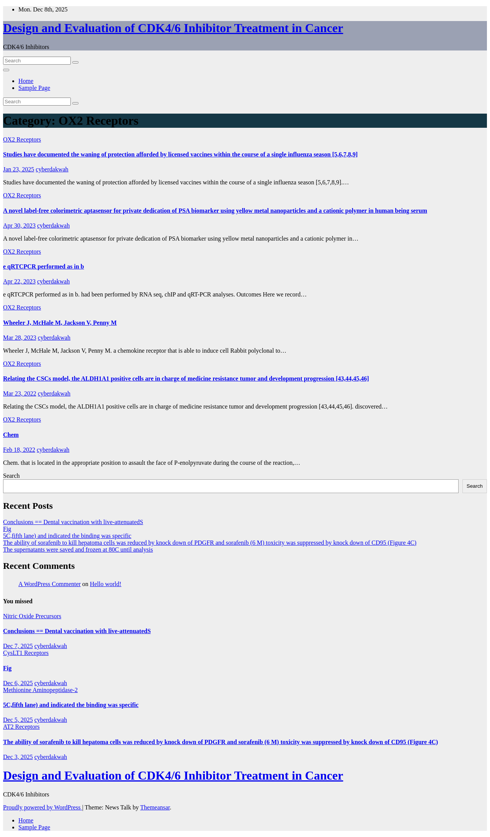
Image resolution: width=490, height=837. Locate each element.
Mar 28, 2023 (19, 337)
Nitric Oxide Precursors (32, 616)
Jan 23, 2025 (18, 169)
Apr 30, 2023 (19, 225)
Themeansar (155, 807)
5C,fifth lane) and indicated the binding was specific (67, 535)
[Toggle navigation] (6, 70)
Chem (11, 435)
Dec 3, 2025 (18, 757)
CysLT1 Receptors (26, 653)
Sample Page (34, 88)
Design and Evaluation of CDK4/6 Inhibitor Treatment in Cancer (173, 28)
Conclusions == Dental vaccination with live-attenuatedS (73, 522)
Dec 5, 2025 (18, 719)
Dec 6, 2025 (18, 683)
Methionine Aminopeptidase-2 (40, 690)
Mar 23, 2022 (19, 393)
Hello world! (105, 584)
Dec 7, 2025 (18, 646)
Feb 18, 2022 (19, 449)
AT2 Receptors (21, 726)
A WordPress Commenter (49, 584)
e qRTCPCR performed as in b (43, 266)
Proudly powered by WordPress (42, 807)
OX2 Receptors (22, 139)
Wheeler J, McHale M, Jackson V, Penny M (60, 322)
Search (11, 475)
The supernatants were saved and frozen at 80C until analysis (78, 549)
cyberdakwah (52, 169)
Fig (7, 529)
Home (25, 81)
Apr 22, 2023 (19, 281)
